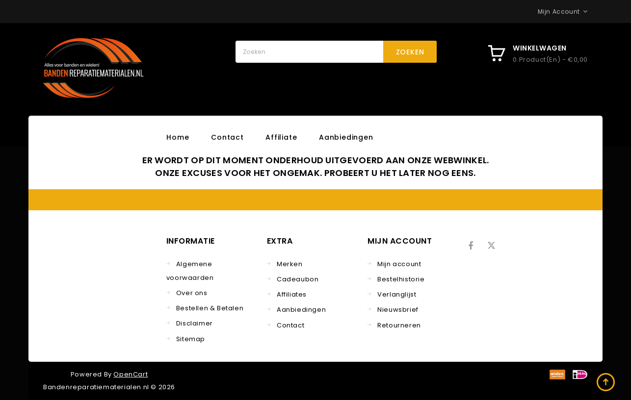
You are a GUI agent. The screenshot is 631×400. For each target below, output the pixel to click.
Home (177, 137)
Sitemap (190, 339)
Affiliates (292, 294)
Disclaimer (194, 323)
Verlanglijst (396, 294)
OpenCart (130, 374)
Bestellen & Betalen (209, 308)
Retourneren (399, 325)
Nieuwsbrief (398, 309)
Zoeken (410, 52)
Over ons (192, 293)
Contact (227, 137)
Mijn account (399, 264)
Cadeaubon (297, 279)
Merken (290, 264)
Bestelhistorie (400, 279)
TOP (606, 383)
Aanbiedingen (346, 137)
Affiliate (281, 137)
